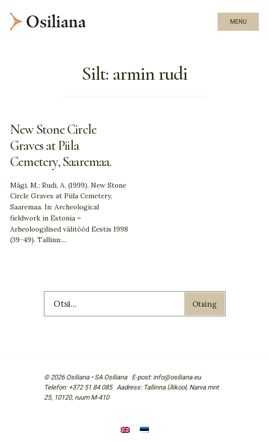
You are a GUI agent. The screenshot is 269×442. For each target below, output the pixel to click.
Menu (238, 21)
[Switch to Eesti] (144, 430)
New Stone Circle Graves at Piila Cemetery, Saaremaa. (61, 145)
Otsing (204, 304)
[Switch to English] (125, 430)
